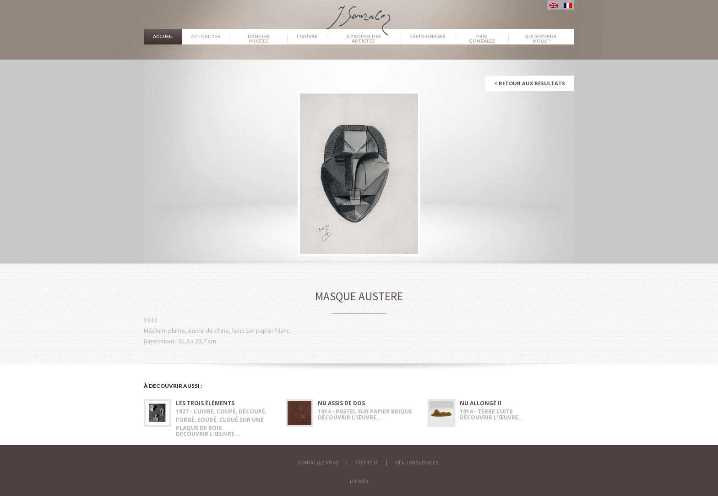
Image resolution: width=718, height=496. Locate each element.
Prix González (482, 38)
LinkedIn (359, 481)
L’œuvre (307, 36)
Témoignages (427, 36)
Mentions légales (416, 462)
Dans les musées (259, 38)
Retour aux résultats (529, 83)
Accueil (163, 36)
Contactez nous (318, 462)
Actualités (206, 36)
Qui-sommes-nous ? (541, 38)
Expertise (366, 462)
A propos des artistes (363, 38)
